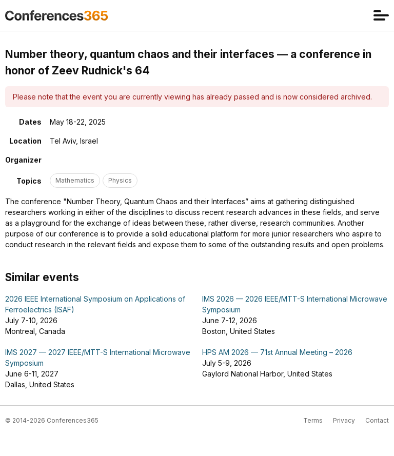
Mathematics (74, 180)
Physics (120, 180)
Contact (377, 420)
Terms (313, 420)
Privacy (344, 420)
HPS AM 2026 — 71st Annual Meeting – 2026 (277, 352)
